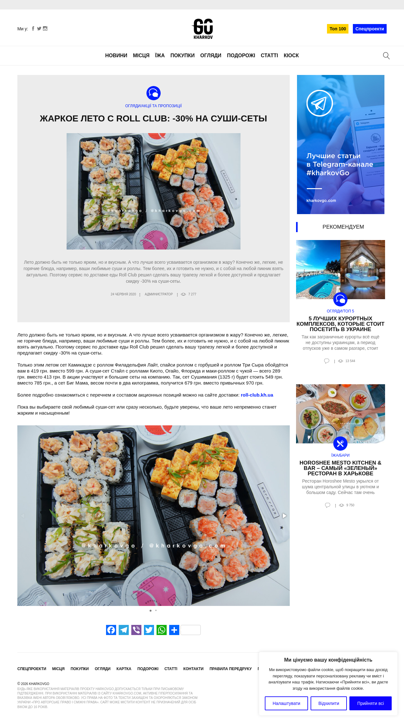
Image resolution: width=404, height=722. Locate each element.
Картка (123, 669)
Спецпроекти (369, 28)
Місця (141, 55)
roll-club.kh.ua (257, 395)
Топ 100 (338, 28)
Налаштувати (286, 703)
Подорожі (241, 55)
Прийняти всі (370, 703)
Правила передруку (231, 669)
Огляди (211, 55)
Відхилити (328, 703)
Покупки (182, 55)
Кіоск (291, 55)
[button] (284, 516)
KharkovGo (202, 29)
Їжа (160, 55)
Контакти (193, 669)
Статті (269, 55)
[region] (328, 684)
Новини (116, 55)
